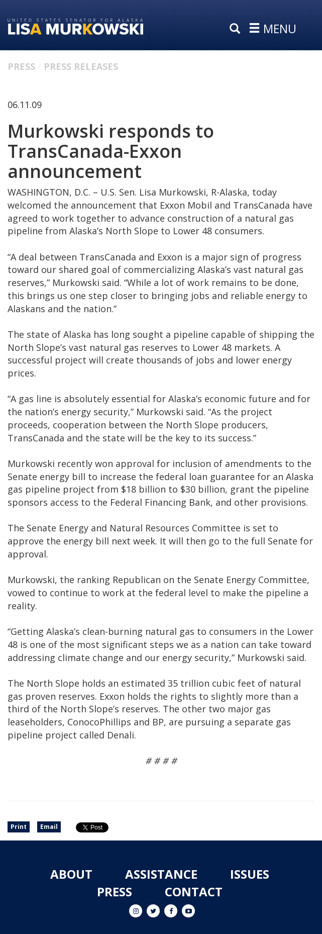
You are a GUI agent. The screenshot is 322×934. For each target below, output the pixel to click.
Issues (249, 874)
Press (21, 66)
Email (49, 826)
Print (19, 826)
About (71, 874)
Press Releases (81, 66)
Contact (194, 891)
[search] (237, 29)
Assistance (161, 874)
